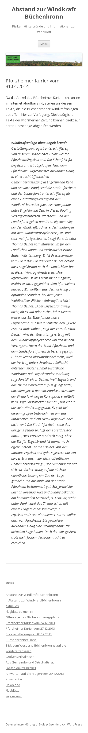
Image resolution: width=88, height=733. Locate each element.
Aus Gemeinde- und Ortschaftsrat (30, 662)
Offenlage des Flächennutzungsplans (32, 617)
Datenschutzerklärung (20, 724)
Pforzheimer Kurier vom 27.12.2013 (30, 628)
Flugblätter (13, 690)
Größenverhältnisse (20, 657)
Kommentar (14, 679)
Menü (44, 44)
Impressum (14, 696)
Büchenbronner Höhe (21, 640)
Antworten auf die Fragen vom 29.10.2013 (35, 673)
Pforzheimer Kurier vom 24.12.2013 (30, 623)
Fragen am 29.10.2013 (21, 668)
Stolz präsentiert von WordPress (60, 724)
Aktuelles (12, 606)
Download (13, 685)
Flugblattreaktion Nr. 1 (21, 611)
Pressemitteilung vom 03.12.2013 (29, 634)
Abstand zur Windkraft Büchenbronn (44, 13)
